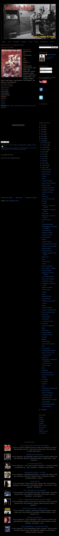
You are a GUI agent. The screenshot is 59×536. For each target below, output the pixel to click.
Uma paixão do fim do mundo (49, 244)
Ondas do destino (46, 248)
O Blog (3, 41)
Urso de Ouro (22, 149)
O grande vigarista (46, 406)
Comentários (44, 71)
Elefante (44, 305)
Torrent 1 (3, 100)
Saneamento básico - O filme (34, 472)
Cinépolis (41, 423)
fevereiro (44, 165)
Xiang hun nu (45, 357)
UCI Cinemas (42, 433)
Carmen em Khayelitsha (48, 325)
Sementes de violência (34, 454)
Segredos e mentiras (47, 287)
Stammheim (45, 370)
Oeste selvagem (46, 401)
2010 (42, 140)
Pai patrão (44, 201)
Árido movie (34, 481)
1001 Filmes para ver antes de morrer (35, 445)
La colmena (45, 379)
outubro (44, 147)
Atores (30, 41)
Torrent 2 (3, 102)
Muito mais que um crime (48, 352)
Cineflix (41, 417)
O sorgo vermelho (46, 355)
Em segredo (45, 323)
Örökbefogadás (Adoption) (48, 404)
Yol (42, 222)
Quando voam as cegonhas (49, 183)
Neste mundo (45, 330)
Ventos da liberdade (47, 307)
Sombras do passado (47, 372)
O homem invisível (46, 169)
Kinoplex (41, 429)
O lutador (44, 176)
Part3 (15, 105)
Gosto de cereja (46, 289)
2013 (42, 134)
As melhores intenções (47, 276)
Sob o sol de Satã (46, 230)
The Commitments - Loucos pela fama (34, 526)
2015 (42, 129)
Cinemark (41, 419)
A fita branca (45, 314)
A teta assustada (46, 316)
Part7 (30, 105)
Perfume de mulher (46, 296)
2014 (42, 131)
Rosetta (44, 294)
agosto (44, 151)
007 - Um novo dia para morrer (35, 490)
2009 (42, 409)
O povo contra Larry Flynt (48, 343)
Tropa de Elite (45, 319)
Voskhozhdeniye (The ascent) (49, 399)
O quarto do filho (46, 298)
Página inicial (19, 197)
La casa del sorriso (46, 363)
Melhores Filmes (5, 87)
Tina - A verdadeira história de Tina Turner (35, 499)
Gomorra (44, 263)
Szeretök (44, 377)
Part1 (8, 105)
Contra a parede (46, 237)
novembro (44, 145)
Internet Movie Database (7, 85)
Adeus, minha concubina (48, 279)
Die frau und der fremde (48, 374)
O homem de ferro (46, 219)
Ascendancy (45, 381)
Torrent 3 (3, 104)
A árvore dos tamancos (47, 192)
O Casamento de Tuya (47, 321)
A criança (44, 303)
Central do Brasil (46, 341)
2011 (42, 138)
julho (43, 154)
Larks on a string (7, 47)
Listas (9, 41)
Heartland (44, 383)
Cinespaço (41, 421)
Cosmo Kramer (51, 54)
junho (43, 156)
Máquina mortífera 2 (34, 517)
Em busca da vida (46, 171)
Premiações (16, 41)
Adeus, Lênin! (45, 257)
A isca (43, 346)
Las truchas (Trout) (46, 397)
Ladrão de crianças (46, 241)
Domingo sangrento (47, 332)
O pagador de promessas (48, 189)
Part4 (19, 105)
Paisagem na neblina (47, 232)
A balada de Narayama (47, 224)
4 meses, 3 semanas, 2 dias (49, 310)
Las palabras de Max (47, 395)
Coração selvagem (46, 270)
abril (43, 160)
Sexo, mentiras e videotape (49, 268)
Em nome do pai (46, 348)
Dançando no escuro (47, 250)
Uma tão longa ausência (48, 187)
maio (43, 158)
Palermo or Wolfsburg (47, 392)
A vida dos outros (46, 261)
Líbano (43, 178)
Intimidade (44, 337)
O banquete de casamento (48, 350)
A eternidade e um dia (47, 281)
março (44, 163)
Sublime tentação (46, 185)
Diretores (24, 41)
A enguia (44, 292)
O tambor (44, 203)
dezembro (44, 142)
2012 (42, 136)
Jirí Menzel (14, 149)
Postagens (43, 68)
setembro (44, 149)
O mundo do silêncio (47, 180)
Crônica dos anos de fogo (48, 198)
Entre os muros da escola (48, 312)
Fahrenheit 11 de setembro (48, 301)
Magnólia (44, 339)
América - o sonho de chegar (49, 246)
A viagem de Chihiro (47, 334)
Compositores (44, 41)
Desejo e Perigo (46, 174)
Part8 (34, 105)
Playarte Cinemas (43, 431)
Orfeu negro (45, 196)
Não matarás (45, 213)
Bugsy (43, 328)
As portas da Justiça (47, 235)
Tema (43, 368)
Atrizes (36, 41)
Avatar (43, 194)
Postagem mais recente (7, 197)
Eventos (52, 41)
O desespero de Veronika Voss (49, 388)
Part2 (12, 105)
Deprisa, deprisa (46, 390)
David (43, 386)
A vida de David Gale (34, 463)
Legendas (3, 107)
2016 (42, 127)
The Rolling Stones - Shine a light (34, 508)
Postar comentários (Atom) (12, 200)
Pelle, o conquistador (47, 266)
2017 (42, 125)
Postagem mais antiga (30, 197)
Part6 (26, 105)
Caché (43, 259)
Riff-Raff (44, 239)
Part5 (23, 105)
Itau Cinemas (42, 427)
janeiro (44, 167)
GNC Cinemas (42, 425)
